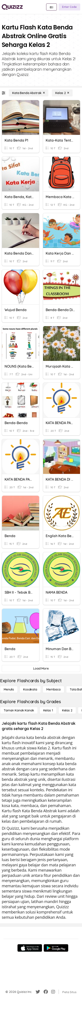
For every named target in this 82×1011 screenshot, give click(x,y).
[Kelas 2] (62, 92)
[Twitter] (38, 991)
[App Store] (29, 948)
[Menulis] (9, 689)
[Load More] (41, 668)
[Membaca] (53, 689)
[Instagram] (53, 991)
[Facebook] (46, 991)
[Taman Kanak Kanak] (19, 710)
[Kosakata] (30, 689)
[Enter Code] (69, 6)
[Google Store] (56, 948)
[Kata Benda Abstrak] (28, 92)
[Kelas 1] (48, 710)
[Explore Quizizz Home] (12, 7)
